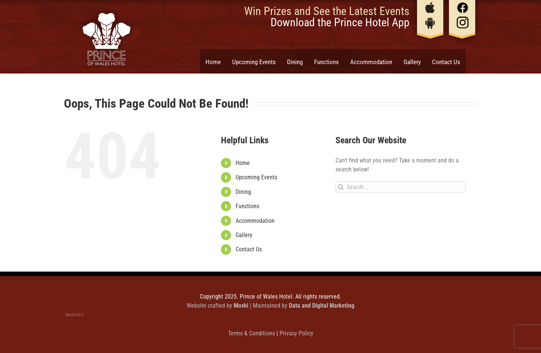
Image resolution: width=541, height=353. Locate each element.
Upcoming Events (256, 177)
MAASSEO (74, 315)
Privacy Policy (296, 333)
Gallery (244, 235)
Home (243, 163)
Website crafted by (218, 305)
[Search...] (400, 187)
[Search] (340, 187)
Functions (247, 206)
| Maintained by (302, 305)
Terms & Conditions (252, 333)
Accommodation (255, 220)
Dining (243, 191)
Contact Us (249, 249)
